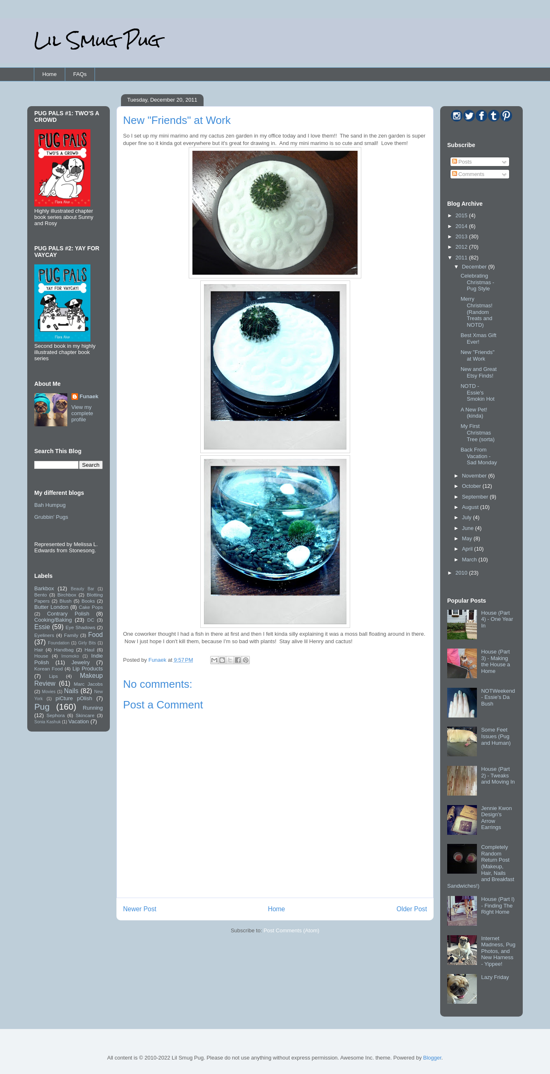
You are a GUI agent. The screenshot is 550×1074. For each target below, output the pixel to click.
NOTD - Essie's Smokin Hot (477, 392)
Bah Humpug (50, 505)
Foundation (58, 643)
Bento (40, 594)
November (475, 476)
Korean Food (48, 668)
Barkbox (44, 588)
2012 (462, 247)
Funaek (158, 660)
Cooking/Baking (53, 620)
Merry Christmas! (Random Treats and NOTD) (476, 312)
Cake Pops (91, 607)
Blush (65, 601)
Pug (42, 706)
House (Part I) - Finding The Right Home (497, 905)
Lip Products (87, 668)
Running (93, 708)
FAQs (80, 74)
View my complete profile (82, 413)
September (476, 497)
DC (90, 620)
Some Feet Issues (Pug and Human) (496, 736)
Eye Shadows (80, 627)
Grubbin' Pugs (51, 517)
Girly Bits (87, 643)
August (471, 507)
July (467, 517)
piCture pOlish (74, 698)
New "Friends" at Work (477, 355)
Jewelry (80, 662)
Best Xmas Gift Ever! (478, 338)
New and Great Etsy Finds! (478, 372)
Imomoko (70, 656)
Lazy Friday (495, 977)
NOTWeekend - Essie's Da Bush (498, 697)
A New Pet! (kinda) (473, 412)
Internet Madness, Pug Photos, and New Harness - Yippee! (498, 951)
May (468, 538)
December (475, 267)
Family (71, 635)
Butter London (51, 607)
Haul (90, 649)
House (41, 655)
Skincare (85, 715)
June (468, 528)
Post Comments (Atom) (291, 930)
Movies (49, 691)
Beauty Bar (83, 589)
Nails (71, 690)
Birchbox (66, 594)
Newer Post (139, 908)
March (470, 559)
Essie (42, 626)
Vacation (79, 721)
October (472, 486)
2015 (462, 215)
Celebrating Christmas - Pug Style (477, 282)
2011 (462, 257)
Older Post (411, 908)
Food (95, 634)
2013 (462, 236)
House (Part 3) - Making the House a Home (495, 661)
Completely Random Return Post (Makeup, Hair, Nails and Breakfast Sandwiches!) (480, 866)
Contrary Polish (68, 614)
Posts (462, 162)
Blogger (432, 1058)
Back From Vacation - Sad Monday (478, 456)
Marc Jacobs (88, 684)
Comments (468, 174)
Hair (38, 649)
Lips (53, 676)
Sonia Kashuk (47, 722)
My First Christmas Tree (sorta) (477, 432)
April (468, 549)
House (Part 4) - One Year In (497, 619)
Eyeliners (44, 635)
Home (50, 74)
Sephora (56, 715)
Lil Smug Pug (97, 40)
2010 (462, 573)
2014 (462, 226)
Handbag (63, 649)
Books (88, 601)
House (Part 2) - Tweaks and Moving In (498, 775)
